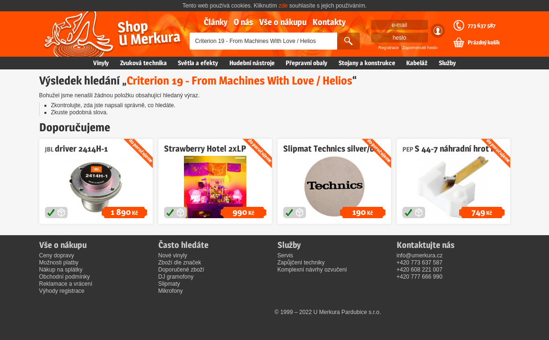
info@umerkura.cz (420, 255)
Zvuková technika (143, 63)
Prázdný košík (484, 42)
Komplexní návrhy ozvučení (312, 269)
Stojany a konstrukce (367, 63)
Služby (447, 63)
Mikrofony (170, 291)
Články (215, 22)
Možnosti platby (58, 262)
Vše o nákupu (282, 22)
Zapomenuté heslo (419, 47)
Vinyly (101, 63)
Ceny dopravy (56, 255)
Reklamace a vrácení (66, 283)
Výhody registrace (62, 291)
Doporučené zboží (181, 269)
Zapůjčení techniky (301, 262)
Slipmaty (169, 283)
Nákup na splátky (61, 269)
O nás (243, 22)
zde (283, 5)
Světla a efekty (198, 63)
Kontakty (329, 22)
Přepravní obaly (306, 63)
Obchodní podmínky (64, 276)
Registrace (388, 47)
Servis (285, 255)
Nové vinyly (172, 255)
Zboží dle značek (179, 262)
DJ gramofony (176, 276)
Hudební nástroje (252, 63)
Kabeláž (416, 63)
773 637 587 (482, 25)
